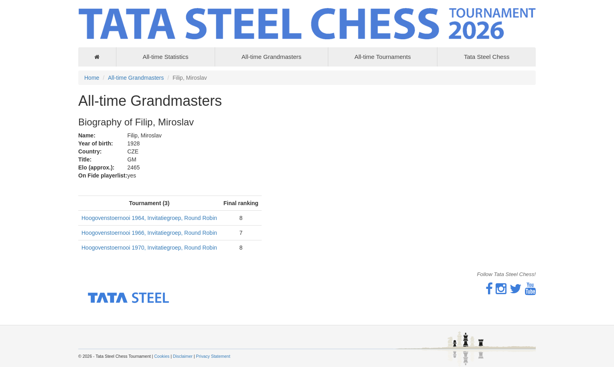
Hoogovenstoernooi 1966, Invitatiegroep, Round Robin (149, 233)
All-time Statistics (165, 56)
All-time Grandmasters (271, 56)
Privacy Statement (213, 356)
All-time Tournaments (382, 56)
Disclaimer (183, 356)
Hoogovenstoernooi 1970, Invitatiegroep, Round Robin (149, 247)
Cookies (161, 356)
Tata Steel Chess (486, 56)
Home (91, 78)
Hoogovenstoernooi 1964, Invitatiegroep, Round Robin (149, 218)
